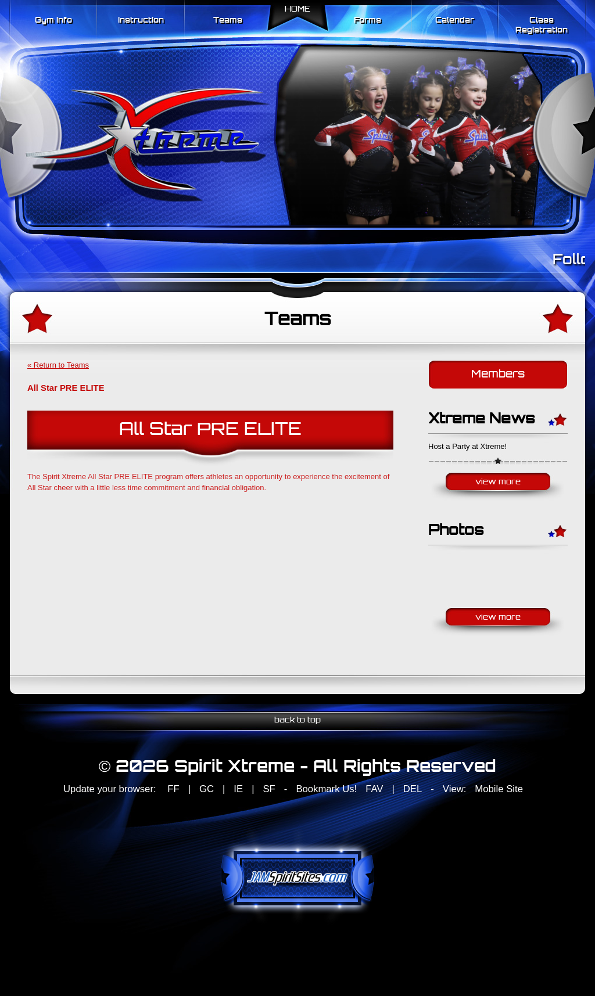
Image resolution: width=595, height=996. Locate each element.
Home (297, 9)
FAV (374, 788)
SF (269, 788)
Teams (227, 20)
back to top (297, 720)
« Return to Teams (58, 365)
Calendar (454, 20)
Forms (367, 20)
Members (498, 374)
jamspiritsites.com (297, 878)
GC (206, 788)
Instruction (141, 20)
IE (238, 788)
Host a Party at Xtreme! (467, 446)
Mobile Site (499, 788)
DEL (412, 788)
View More (498, 482)
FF (173, 788)
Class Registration (541, 25)
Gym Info (53, 20)
